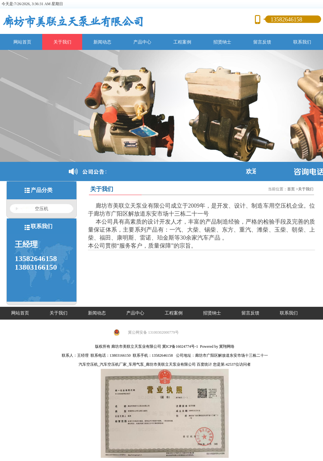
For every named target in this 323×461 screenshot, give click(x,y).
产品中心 (142, 41)
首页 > (292, 189)
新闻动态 (102, 41)
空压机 (41, 208)
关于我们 (62, 41)
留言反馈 (262, 41)
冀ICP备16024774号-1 (180, 346)
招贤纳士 (222, 41)
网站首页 (22, 41)
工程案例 (182, 41)
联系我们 (302, 41)
